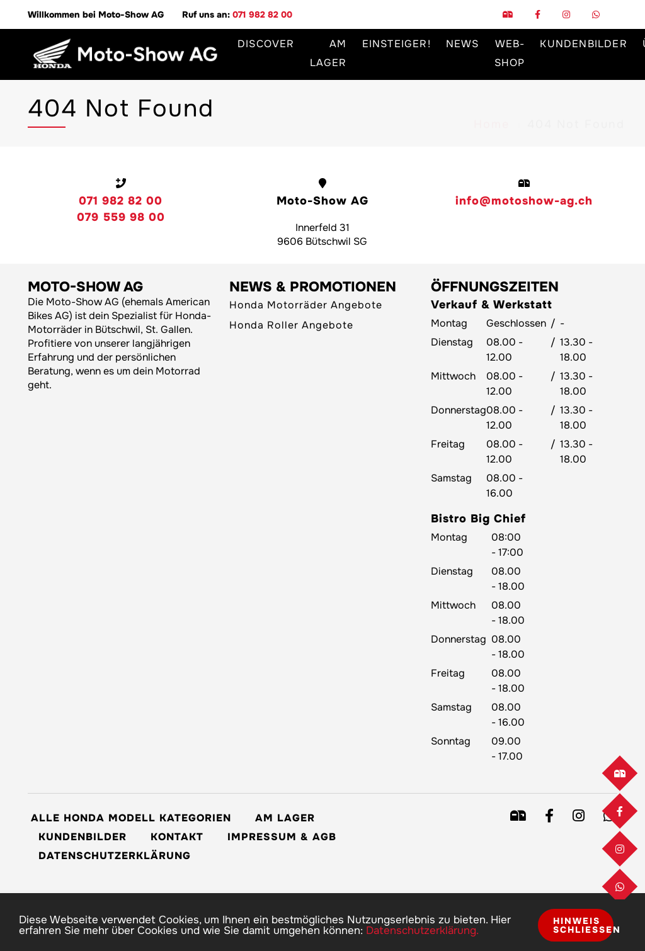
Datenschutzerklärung (114, 855)
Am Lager (328, 53)
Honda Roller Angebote (291, 325)
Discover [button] (266, 43)
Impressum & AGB (281, 836)
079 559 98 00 (121, 217)
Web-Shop (509, 53)
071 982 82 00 (262, 14)
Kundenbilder (82, 836)
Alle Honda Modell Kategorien (131, 817)
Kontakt (177, 836)
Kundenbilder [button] (583, 43)
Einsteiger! (396, 43)
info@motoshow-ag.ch (524, 201)
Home (492, 114)
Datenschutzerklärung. (422, 930)
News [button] (462, 43)
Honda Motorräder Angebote (305, 305)
